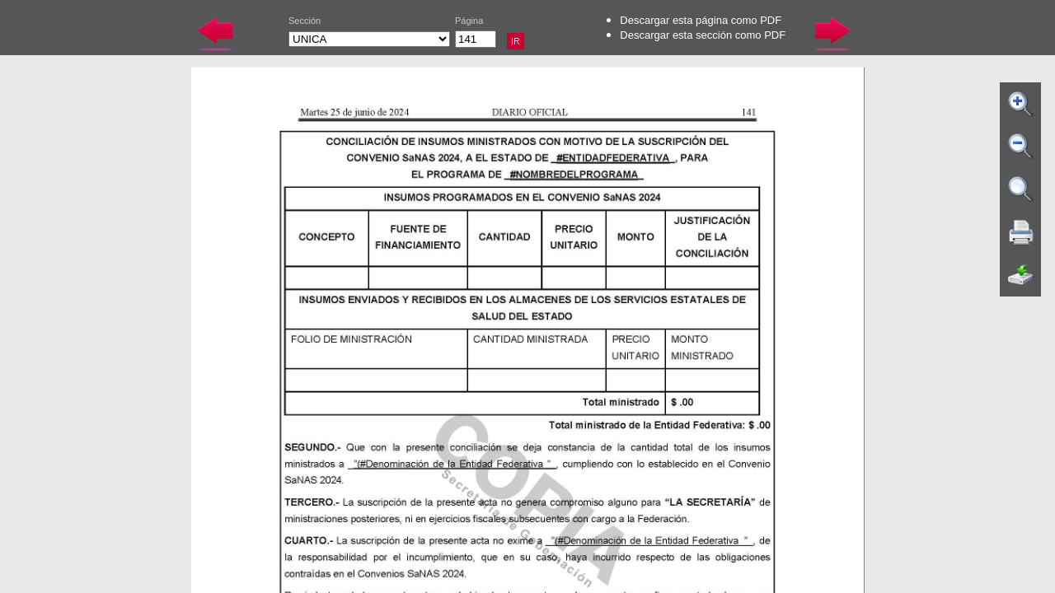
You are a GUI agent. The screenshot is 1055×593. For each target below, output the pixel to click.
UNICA (369, 39)
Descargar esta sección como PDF (702, 35)
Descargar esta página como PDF (700, 20)
